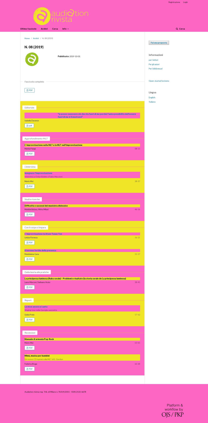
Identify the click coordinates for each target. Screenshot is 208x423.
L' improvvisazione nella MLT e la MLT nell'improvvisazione (53, 145)
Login (185, 2)
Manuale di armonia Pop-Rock (39, 339)
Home (27, 38)
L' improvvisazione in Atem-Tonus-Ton (43, 234)
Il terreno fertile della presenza (40, 250)
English (152, 97)
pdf (30, 125)
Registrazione (174, 2)
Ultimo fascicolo (28, 29)
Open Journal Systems (159, 81)
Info (64, 29)
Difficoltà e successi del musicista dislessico (46, 206)
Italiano (152, 102)
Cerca (55, 29)
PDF (31, 90)
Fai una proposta (159, 43)
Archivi (44, 29)
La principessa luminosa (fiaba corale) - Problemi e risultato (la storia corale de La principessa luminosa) (75, 278)
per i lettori (153, 60)
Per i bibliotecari (155, 68)
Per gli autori (154, 64)
